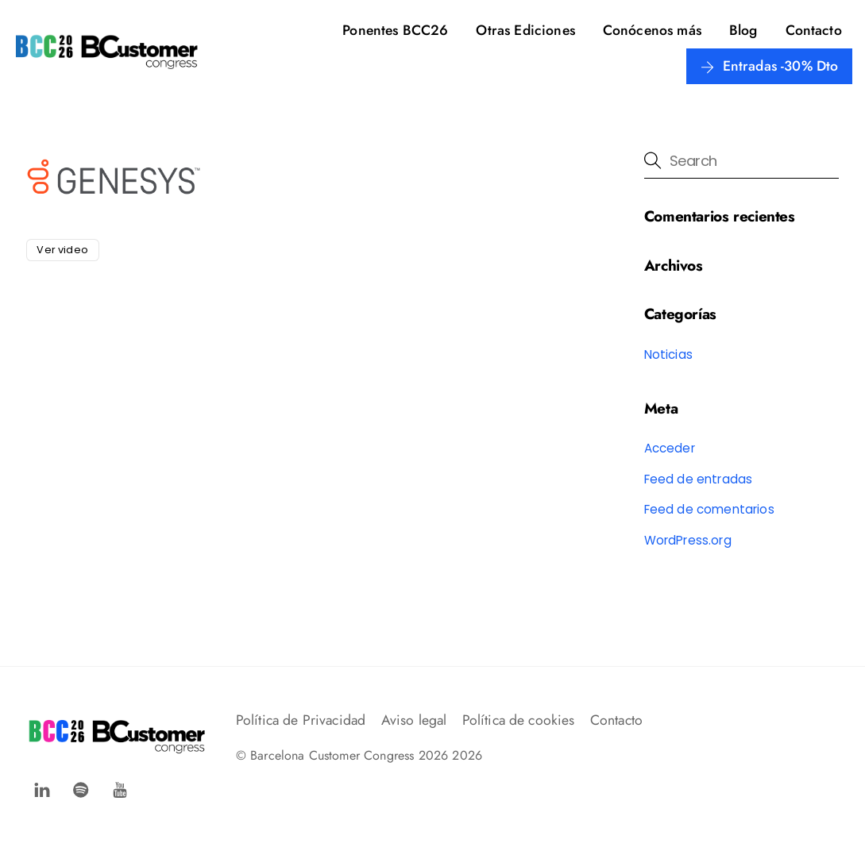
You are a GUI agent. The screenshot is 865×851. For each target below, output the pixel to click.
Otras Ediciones (525, 30)
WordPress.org (688, 540)
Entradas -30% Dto (770, 66)
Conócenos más (652, 30)
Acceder (669, 448)
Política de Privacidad (301, 720)
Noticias (668, 354)
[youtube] (120, 788)
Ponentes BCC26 (395, 30)
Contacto (814, 30)
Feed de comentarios (709, 509)
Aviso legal (414, 720)
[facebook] (42, 788)
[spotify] (81, 788)
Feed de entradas (698, 479)
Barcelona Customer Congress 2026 (349, 755)
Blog (743, 30)
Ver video (62, 249)
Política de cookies (518, 720)
